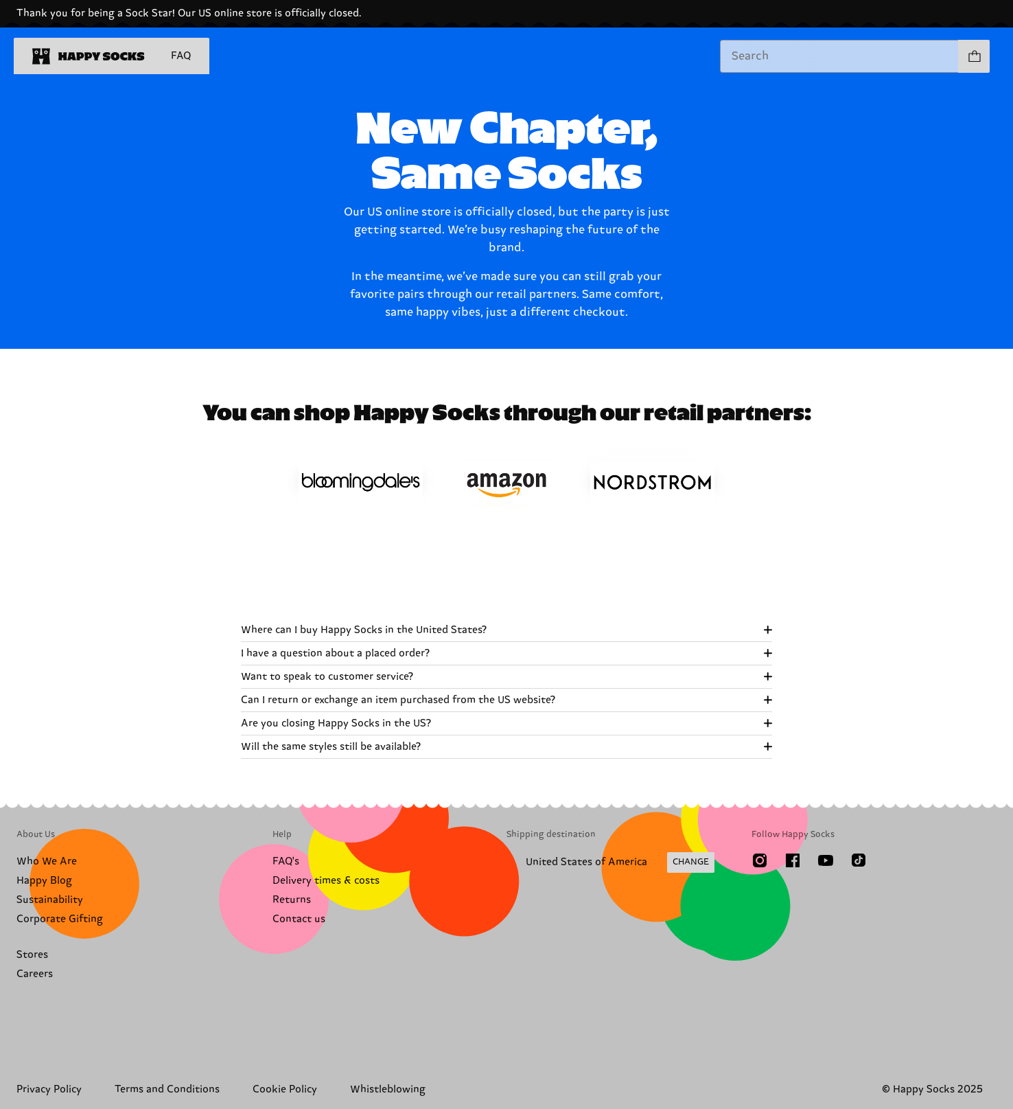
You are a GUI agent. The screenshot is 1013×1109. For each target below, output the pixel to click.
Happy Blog (44, 881)
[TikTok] (858, 860)
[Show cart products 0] (974, 56)
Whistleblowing (388, 1089)
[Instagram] (759, 860)
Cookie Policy (285, 1089)
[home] (88, 56)
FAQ (181, 56)
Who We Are (46, 861)
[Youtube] (825, 860)
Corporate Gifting (59, 919)
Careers (34, 974)
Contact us (298, 919)
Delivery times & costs (326, 881)
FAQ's (285, 861)
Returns (291, 900)
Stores (32, 955)
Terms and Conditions (167, 1089)
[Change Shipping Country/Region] (610, 862)
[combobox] (839, 56)
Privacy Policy (49, 1089)
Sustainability (49, 900)
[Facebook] (792, 860)
